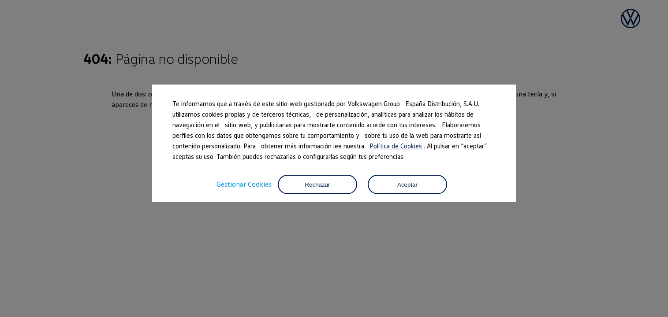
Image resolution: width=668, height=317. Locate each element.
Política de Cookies (396, 146)
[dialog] (334, 158)
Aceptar (407, 184)
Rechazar (317, 184)
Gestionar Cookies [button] (244, 184)
